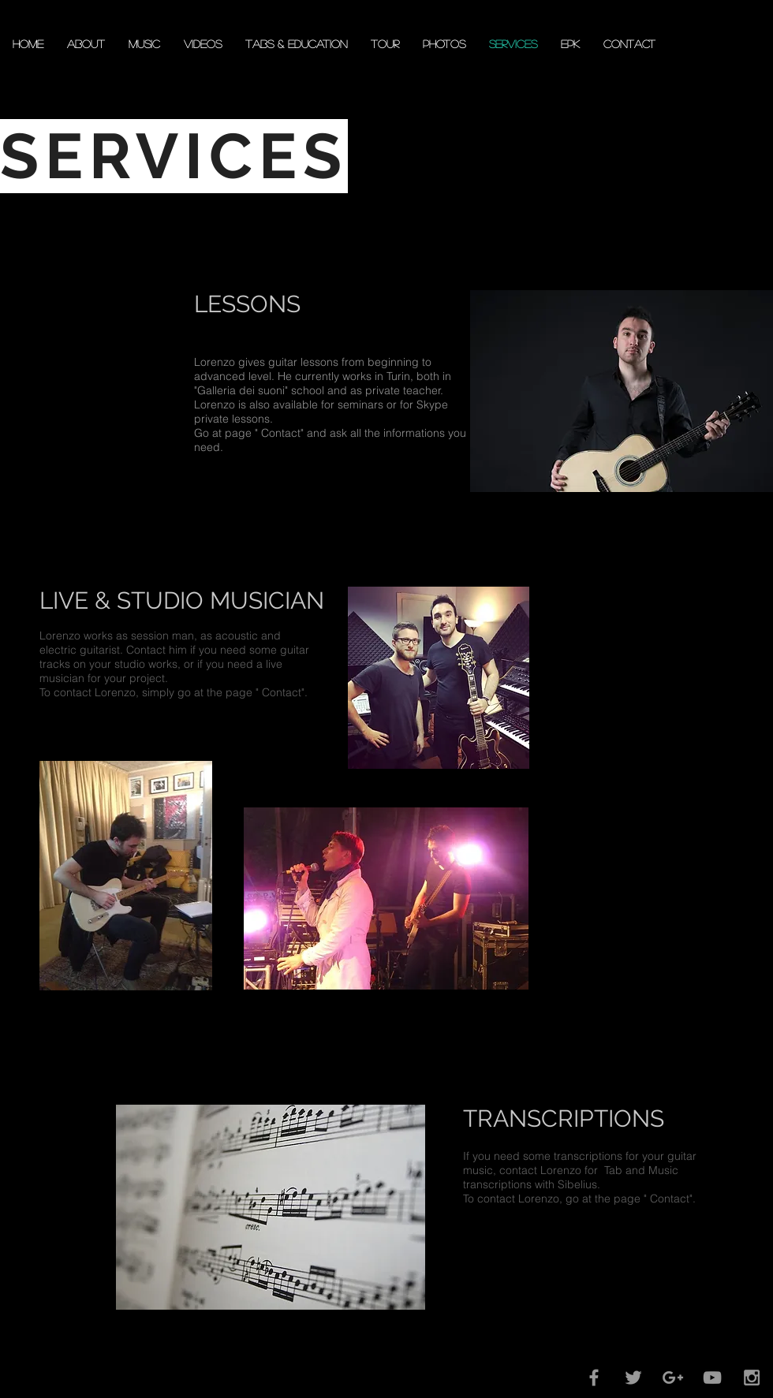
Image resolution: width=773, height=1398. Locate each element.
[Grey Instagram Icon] (752, 1377)
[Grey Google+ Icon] (673, 1377)
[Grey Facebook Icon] (594, 1377)
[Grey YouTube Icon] (712, 1377)
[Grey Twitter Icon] (633, 1377)
